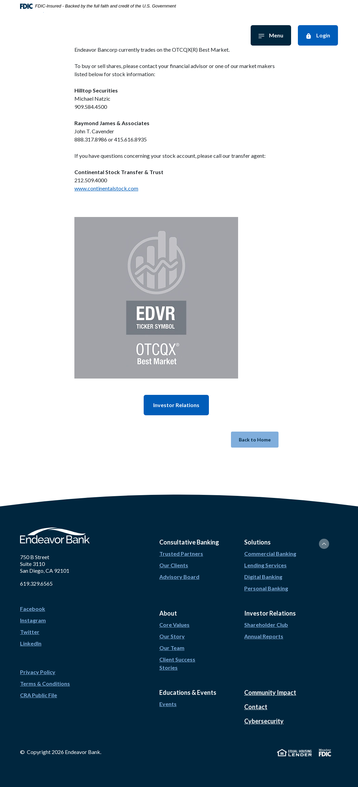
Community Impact (270, 692)
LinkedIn (30, 643)
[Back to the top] (324, 544)
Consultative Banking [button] (189, 542)
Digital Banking (263, 576)
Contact (255, 706)
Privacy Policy (37, 672)
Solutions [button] (257, 542)
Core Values (174, 624)
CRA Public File (38, 695)
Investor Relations (176, 405)
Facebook (32, 608)
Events (168, 704)
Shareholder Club (266, 624)
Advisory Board (179, 576)
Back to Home (255, 439)
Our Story (172, 636)
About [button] (168, 613)
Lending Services (265, 565)
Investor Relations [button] (270, 613)
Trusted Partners (181, 553)
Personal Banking (266, 588)
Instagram (33, 620)
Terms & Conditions (45, 683)
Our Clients (173, 565)
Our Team (171, 647)
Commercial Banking (270, 553)
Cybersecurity (264, 721)
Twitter (29, 632)
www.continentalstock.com (106, 188)
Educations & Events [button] (187, 692)
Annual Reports (263, 636)
